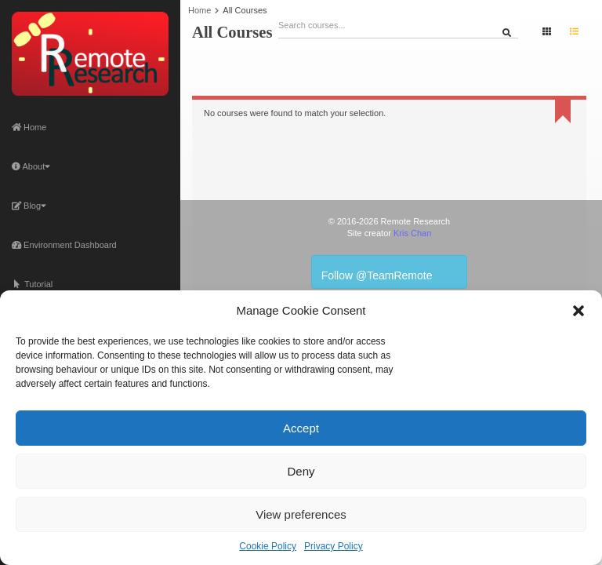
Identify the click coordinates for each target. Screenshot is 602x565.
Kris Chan (412, 233)
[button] (578, 311)
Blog (29, 205)
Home (29, 127)
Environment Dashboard (64, 245)
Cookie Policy (267, 546)
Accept (301, 428)
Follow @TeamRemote (389, 271)
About (31, 166)
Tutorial (32, 284)
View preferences (301, 514)
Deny (300, 471)
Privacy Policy (333, 546)
